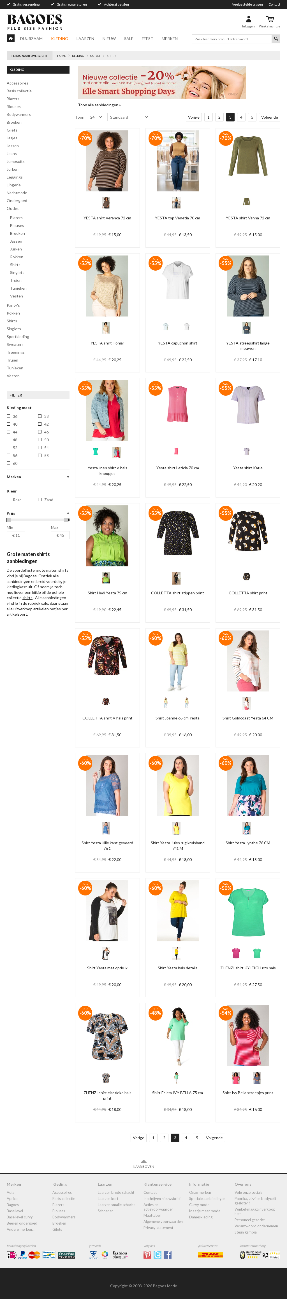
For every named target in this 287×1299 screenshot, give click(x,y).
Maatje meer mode (204, 1211)
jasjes (12, 137)
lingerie (14, 184)
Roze (17, 578)
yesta (18, 548)
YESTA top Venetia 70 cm (177, 217)
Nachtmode (17, 192)
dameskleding (200, 1217)
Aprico (12, 1198)
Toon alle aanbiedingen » (99, 104)
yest (17, 532)
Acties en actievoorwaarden (158, 1206)
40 (15, 424)
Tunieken (18, 288)
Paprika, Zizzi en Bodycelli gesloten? (255, 1200)
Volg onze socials (248, 1192)
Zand (48, 578)
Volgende (269, 117)
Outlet (13, 208)
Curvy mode (199, 1204)
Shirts (15, 264)
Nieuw (109, 38)
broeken (14, 122)
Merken (170, 38)
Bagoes (13, 1204)
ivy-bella (20, 517)
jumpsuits (16, 161)
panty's (13, 305)
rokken (13, 313)
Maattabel (152, 1215)
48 (15, 440)
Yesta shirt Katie (248, 467)
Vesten (16, 296)
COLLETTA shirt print (248, 592)
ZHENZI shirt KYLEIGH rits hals (248, 967)
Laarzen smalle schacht (116, 1204)
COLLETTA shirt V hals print (107, 718)
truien (12, 360)
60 (15, 463)
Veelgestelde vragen (247, 4)
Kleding (59, 38)
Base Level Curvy (20, 1217)
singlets (14, 328)
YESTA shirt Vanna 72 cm (248, 217)
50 (46, 440)
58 (46, 455)
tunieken (15, 367)
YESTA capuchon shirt (177, 343)
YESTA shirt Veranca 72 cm (107, 217)
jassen (13, 145)
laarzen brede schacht (116, 1192)
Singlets (17, 272)
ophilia (19, 524)
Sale (128, 38)
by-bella (20, 493)
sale (44, 681)
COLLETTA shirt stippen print (177, 592)
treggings (16, 352)
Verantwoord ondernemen (256, 1226)
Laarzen (85, 38)
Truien (16, 280)
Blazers (16, 217)
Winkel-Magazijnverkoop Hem (255, 1211)
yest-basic (22, 540)
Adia (10, 1192)
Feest (147, 38)
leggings (15, 177)
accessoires (17, 83)
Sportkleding (18, 336)
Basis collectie (19, 90)
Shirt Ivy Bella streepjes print (248, 1092)
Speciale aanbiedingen (207, 1198)
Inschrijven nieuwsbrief (162, 1198)
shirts (12, 320)
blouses (14, 106)
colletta (20, 501)
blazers (13, 98)
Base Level (15, 1211)
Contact (274, 4)
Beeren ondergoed (22, 1223)
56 (15, 455)
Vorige (194, 117)
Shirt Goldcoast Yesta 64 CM (248, 718)
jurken (12, 169)
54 (46, 447)
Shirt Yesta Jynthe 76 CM (248, 842)
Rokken (16, 256)
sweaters (15, 344)
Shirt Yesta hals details (178, 967)
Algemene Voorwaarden (163, 1221)
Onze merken (200, 1192)
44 (15, 432)
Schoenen (106, 1211)
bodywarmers (19, 114)
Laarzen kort (108, 1198)
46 (46, 432)
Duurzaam (31, 38)
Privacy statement (158, 1227)
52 (15, 447)
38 (46, 416)
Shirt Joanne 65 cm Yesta (178, 718)
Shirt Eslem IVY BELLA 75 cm (177, 1092)
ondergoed (17, 200)
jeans (12, 153)
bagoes (19, 485)
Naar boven (143, 1164)
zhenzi (19, 556)
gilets (12, 130)
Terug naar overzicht (29, 55)
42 (46, 424)
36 (15, 416)
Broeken (17, 233)
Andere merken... (20, 1229)
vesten (13, 375)
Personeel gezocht (250, 1220)
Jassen (16, 241)
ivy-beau (20, 509)
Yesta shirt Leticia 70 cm (177, 467)
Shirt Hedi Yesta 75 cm (107, 592)
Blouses (17, 225)
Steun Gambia (246, 1232)
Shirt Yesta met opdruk (107, 967)
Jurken (16, 249)
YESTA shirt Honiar (107, 343)
